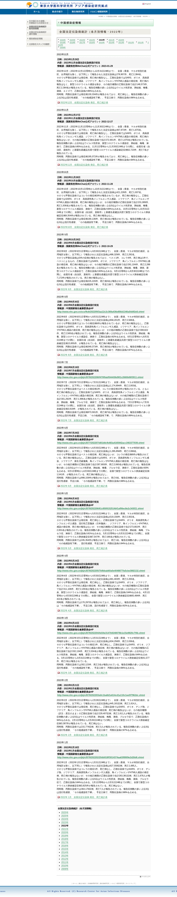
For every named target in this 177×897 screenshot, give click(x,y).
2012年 (131, 42)
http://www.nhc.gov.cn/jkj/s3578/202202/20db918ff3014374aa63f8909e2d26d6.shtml (100, 757)
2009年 (63, 47)
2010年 (64, 865)
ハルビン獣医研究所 (117, 883)
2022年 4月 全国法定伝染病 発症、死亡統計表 (83, 610)
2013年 (121, 42)
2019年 (63, 42)
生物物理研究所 (93, 883)
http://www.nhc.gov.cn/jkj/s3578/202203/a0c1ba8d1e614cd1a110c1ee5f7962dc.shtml (101, 695)
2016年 (92, 42)
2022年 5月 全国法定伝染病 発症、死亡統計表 (83, 548)
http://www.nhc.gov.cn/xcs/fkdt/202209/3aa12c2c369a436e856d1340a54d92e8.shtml (100, 312)
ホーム (75, 883)
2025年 (73, 40)
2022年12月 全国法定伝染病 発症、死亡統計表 (84, 102)
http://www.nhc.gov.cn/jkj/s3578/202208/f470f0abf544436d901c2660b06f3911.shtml (100, 377)
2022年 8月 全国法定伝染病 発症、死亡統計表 (83, 355)
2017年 (82, 42)
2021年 (111, 40)
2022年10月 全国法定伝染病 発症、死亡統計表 (84, 227)
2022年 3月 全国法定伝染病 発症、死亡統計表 (83, 673)
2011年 (141, 42)
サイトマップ (130, 883)
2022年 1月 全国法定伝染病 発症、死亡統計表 (83, 797)
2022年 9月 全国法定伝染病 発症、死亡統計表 (83, 289)
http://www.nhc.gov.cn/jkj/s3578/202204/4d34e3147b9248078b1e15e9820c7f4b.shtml (101, 633)
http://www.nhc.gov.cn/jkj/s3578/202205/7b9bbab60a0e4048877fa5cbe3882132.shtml (101, 571)
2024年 (82, 40)
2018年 (73, 42)
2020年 (121, 40)
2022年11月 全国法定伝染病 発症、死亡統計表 (84, 165)
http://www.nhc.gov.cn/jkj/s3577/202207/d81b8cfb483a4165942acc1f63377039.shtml (100, 443)
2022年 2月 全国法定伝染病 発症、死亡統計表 (83, 735)
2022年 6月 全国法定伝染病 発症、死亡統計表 (83, 486)
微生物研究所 (104, 883)
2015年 (102, 42)
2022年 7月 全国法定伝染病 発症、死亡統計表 (83, 420)
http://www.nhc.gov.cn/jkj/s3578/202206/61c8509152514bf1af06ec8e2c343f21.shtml (100, 508)
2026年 (63, 40)
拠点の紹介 (82, 883)
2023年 (92, 40)
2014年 (111, 42)
